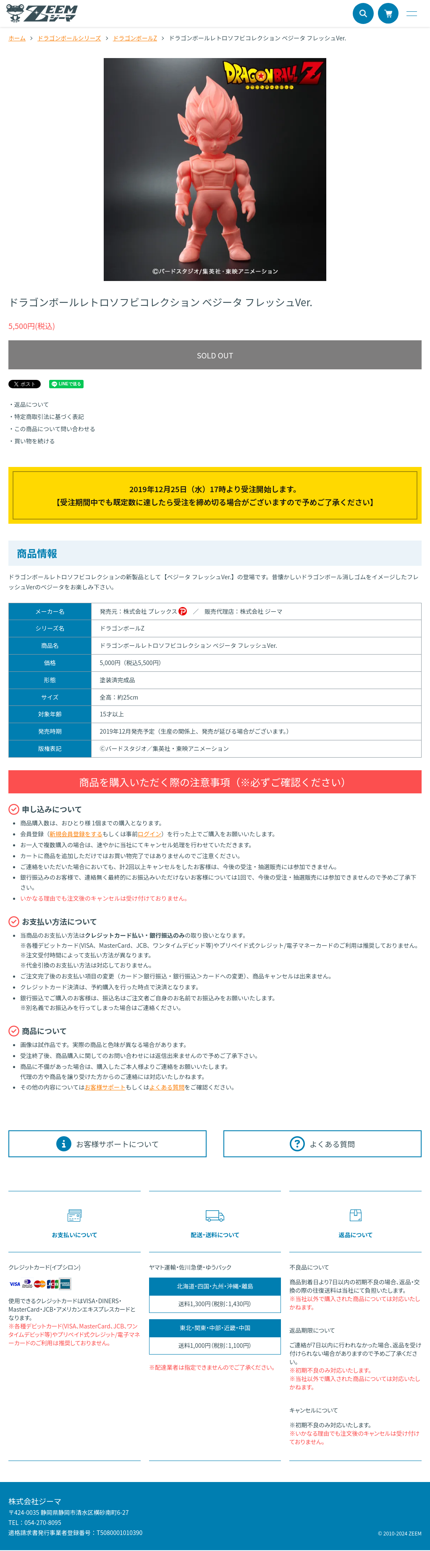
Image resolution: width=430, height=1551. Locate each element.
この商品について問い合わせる (55, 429)
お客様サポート (105, 1087)
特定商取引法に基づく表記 (49, 417)
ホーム (17, 38)
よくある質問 (166, 1087)
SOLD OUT (215, 355)
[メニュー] (411, 13)
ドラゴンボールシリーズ (70, 38)
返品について (32, 404)
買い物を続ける (34, 441)
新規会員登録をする (76, 834)
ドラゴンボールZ (136, 38)
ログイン (149, 834)
